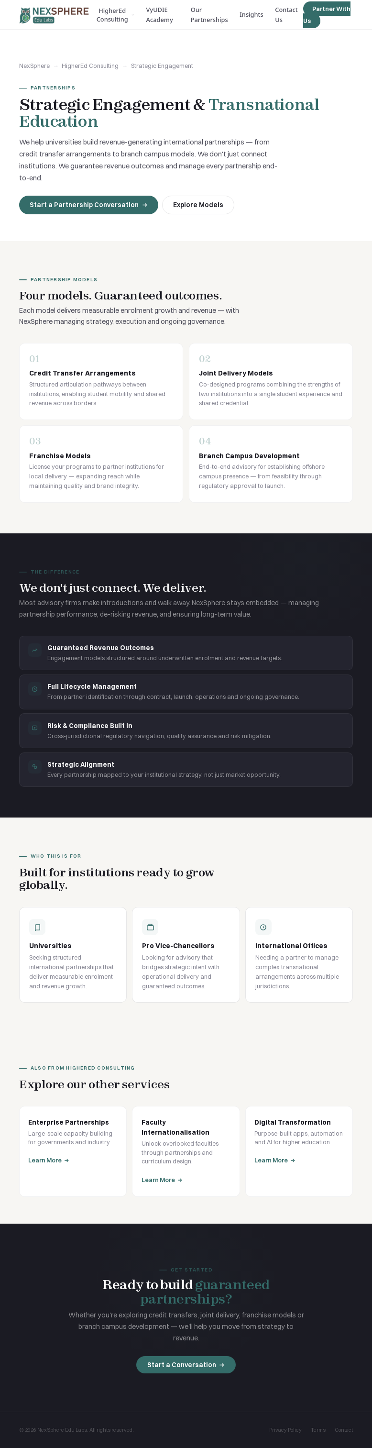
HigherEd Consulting (115, 14)
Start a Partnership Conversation (89, 205)
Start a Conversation (186, 1366)
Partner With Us (326, 15)
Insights (251, 14)
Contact (344, 1429)
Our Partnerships (209, 14)
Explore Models (198, 205)
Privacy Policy (285, 1429)
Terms (318, 1429)
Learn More (48, 1160)
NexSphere (34, 65)
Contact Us (286, 14)
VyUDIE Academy (159, 14)
